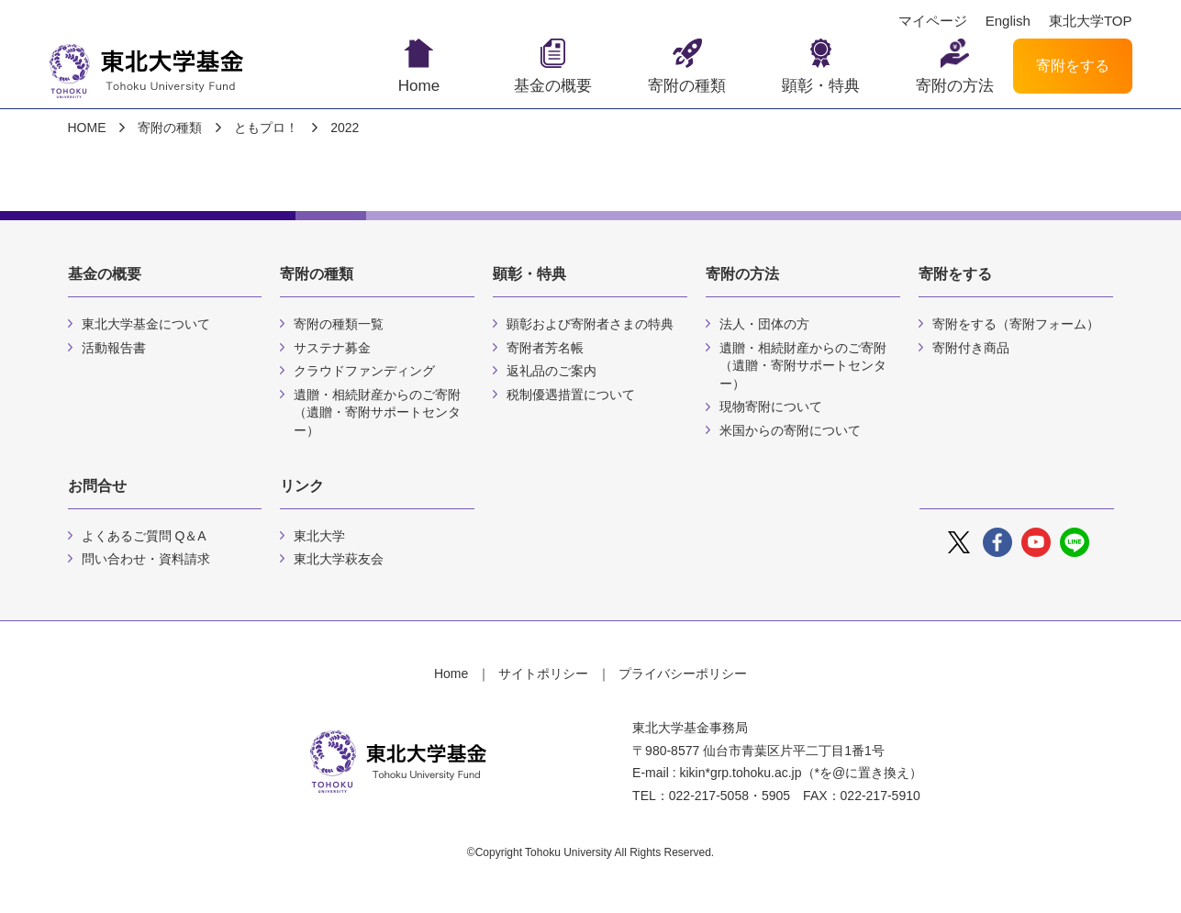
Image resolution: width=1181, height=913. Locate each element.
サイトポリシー (543, 673)
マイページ (932, 21)
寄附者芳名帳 (545, 347)
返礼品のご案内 (551, 370)
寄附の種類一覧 (339, 324)
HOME (87, 127)
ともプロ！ (266, 127)
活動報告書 (114, 347)
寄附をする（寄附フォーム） (1015, 324)
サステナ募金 (332, 347)
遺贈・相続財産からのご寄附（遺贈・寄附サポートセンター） (377, 412)
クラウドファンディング (364, 370)
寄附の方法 (955, 86)
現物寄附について (770, 406)
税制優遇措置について (571, 394)
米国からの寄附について (790, 430)
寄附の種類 (687, 86)
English (1008, 21)
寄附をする (1072, 65)
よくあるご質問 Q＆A (144, 536)
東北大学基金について (146, 324)
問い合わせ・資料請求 (146, 558)
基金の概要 (553, 86)
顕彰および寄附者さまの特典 (590, 324)
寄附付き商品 (970, 347)
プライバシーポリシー (682, 673)
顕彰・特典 (821, 86)
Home (419, 86)
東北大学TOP (1090, 21)
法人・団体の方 (764, 324)
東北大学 (319, 536)
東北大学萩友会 (339, 558)
